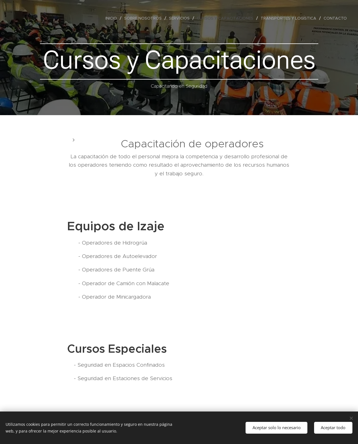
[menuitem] (112, 18)
